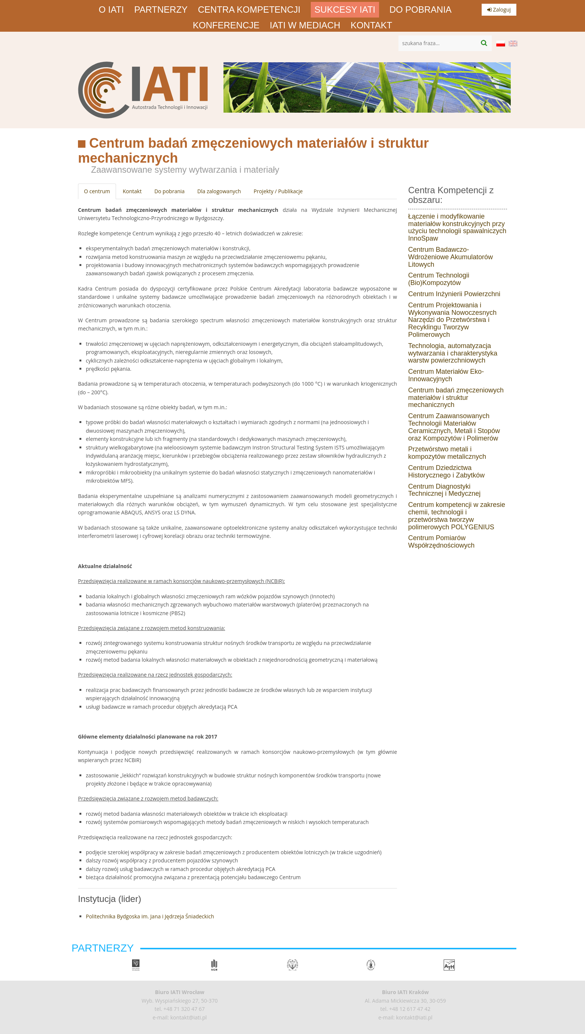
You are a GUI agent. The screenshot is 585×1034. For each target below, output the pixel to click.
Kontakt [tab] (132, 191)
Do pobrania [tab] (169, 191)
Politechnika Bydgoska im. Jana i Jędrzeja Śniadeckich (150, 916)
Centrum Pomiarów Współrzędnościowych (441, 541)
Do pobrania (421, 10)
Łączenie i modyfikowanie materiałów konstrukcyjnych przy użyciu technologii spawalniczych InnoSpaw (457, 227)
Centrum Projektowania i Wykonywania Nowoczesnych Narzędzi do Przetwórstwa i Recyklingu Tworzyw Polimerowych (452, 319)
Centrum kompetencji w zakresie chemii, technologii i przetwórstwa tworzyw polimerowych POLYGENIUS (456, 515)
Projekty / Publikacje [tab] (278, 191)
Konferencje (226, 25)
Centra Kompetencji (249, 10)
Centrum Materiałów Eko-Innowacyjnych (446, 375)
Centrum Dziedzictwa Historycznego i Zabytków (446, 471)
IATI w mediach (305, 25)
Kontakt (371, 25)
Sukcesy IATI (345, 10)
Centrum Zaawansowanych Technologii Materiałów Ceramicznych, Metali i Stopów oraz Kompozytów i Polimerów (454, 427)
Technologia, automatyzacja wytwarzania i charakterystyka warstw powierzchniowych (452, 353)
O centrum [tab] (97, 191)
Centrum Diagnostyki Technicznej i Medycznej (444, 490)
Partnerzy (161, 10)
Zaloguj (499, 9)
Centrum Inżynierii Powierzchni (454, 294)
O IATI (111, 10)
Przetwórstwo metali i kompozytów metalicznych (447, 452)
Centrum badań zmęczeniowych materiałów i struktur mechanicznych (456, 397)
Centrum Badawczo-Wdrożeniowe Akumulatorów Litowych (450, 257)
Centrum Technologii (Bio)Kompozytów (438, 279)
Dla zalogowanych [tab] (219, 191)
